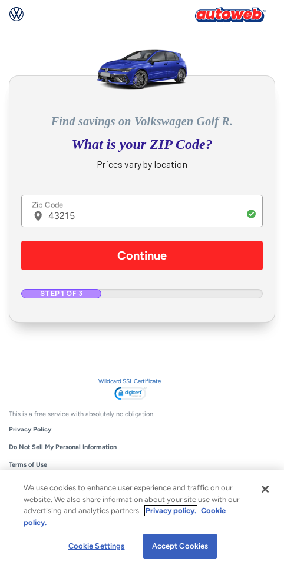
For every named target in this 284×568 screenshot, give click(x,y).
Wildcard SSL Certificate (129, 381)
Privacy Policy (30, 429)
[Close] (265, 489)
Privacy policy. (171, 510)
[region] (142, 519)
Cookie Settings (96, 546)
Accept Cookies (180, 546)
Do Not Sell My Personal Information (63, 447)
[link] (130, 394)
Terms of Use (28, 465)
